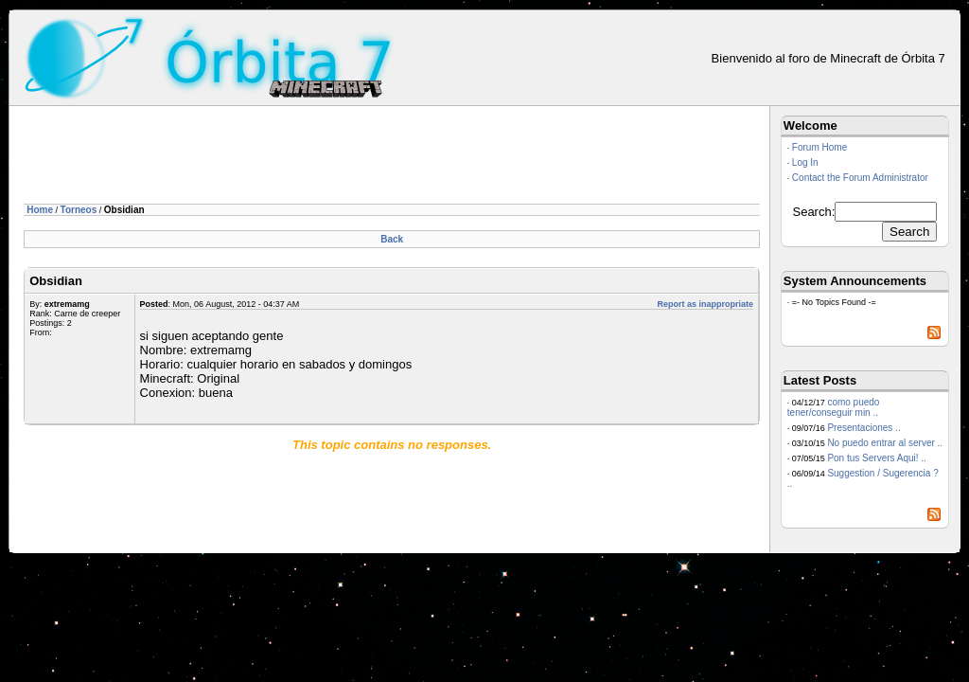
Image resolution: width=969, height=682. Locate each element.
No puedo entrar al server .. (885, 443)
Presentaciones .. (863, 427)
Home (39, 210)
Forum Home (819, 147)
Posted (154, 304)
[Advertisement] (368, 158)
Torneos (79, 210)
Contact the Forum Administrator (860, 177)
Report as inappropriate (706, 304)
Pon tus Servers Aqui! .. (876, 458)
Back (391, 239)
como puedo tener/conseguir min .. (833, 407)
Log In (805, 162)
